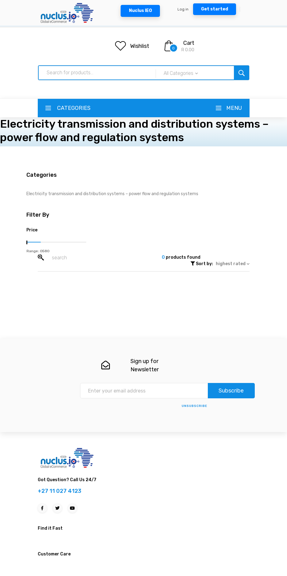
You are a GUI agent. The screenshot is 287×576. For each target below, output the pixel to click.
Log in (182, 9)
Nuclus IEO (140, 10)
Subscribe (231, 390)
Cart (188, 43)
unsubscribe (194, 406)
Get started (214, 9)
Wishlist (139, 46)
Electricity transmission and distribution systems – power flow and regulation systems (112, 193)
